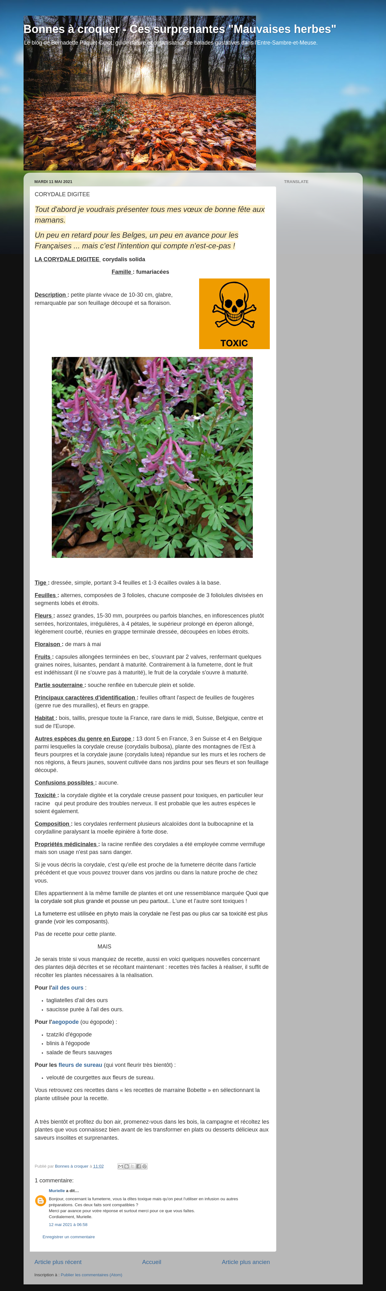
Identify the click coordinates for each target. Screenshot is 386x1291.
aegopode (65, 1022)
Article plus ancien (246, 1262)
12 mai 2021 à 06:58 (68, 1224)
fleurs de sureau (80, 1065)
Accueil (151, 1262)
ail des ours (68, 988)
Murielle (57, 1190)
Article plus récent (58, 1262)
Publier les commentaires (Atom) (91, 1274)
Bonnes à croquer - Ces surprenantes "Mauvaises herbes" (180, 29)
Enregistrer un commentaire (69, 1236)
